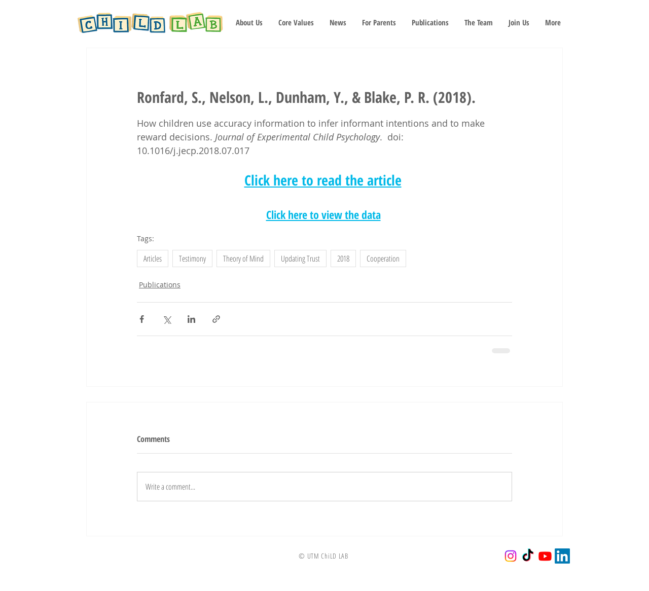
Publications (160, 284)
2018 (343, 258)
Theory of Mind (243, 258)
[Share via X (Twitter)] (166, 319)
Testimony (192, 258)
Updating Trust (300, 258)
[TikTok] (527, 556)
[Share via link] (216, 319)
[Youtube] (545, 556)
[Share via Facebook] (142, 319)
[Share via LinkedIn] (191, 319)
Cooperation (383, 258)
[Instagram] (510, 556)
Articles (152, 258)
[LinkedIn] (562, 556)
